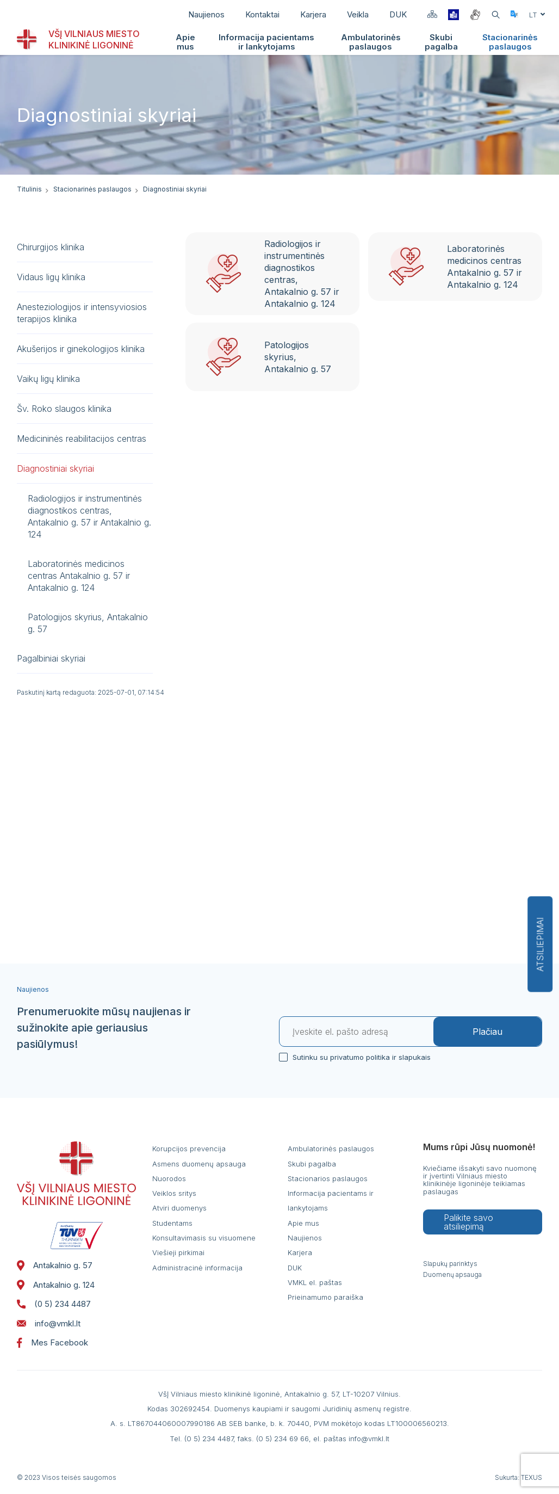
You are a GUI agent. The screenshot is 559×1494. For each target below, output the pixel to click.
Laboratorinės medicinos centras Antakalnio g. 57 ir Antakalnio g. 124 (79, 575)
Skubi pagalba (441, 42)
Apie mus (185, 42)
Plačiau (487, 1031)
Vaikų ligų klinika (48, 378)
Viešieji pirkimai (178, 1252)
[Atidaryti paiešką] (496, 15)
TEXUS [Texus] (531, 1477)
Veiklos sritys (174, 1193)
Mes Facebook (52, 1342)
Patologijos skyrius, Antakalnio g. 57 (88, 623)
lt (537, 14)
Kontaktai (262, 14)
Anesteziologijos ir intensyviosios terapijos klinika (82, 312)
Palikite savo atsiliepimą (468, 1222)
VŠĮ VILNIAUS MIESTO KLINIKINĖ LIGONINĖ (94, 39)
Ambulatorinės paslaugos (371, 42)
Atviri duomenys (179, 1207)
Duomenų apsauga (452, 1275)
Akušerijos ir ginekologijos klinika (81, 348)
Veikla (358, 14)
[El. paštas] (356, 1031)
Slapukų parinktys (450, 1264)
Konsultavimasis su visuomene (204, 1237)
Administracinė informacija (197, 1267)
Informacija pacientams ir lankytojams (266, 42)
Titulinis (29, 189)
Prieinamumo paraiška (325, 1297)
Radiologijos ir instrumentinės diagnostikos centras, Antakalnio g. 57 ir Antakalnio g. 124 (89, 516)
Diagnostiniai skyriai (55, 468)
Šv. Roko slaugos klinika (64, 408)
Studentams (172, 1223)
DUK (398, 14)
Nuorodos (169, 1178)
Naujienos (206, 14)
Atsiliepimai (540, 944)
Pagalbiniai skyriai (51, 658)
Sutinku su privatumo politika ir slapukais (360, 1056)
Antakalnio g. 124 (56, 1285)
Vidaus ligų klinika (51, 276)
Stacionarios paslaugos (328, 1178)
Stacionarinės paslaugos (510, 42)
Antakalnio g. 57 (54, 1265)
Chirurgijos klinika (50, 247)
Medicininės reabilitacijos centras (81, 438)
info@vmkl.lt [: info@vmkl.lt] (48, 1323)
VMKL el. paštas (315, 1282)
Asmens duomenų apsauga (199, 1163)
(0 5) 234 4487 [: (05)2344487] (54, 1304)
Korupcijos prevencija (189, 1148)
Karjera (313, 14)
